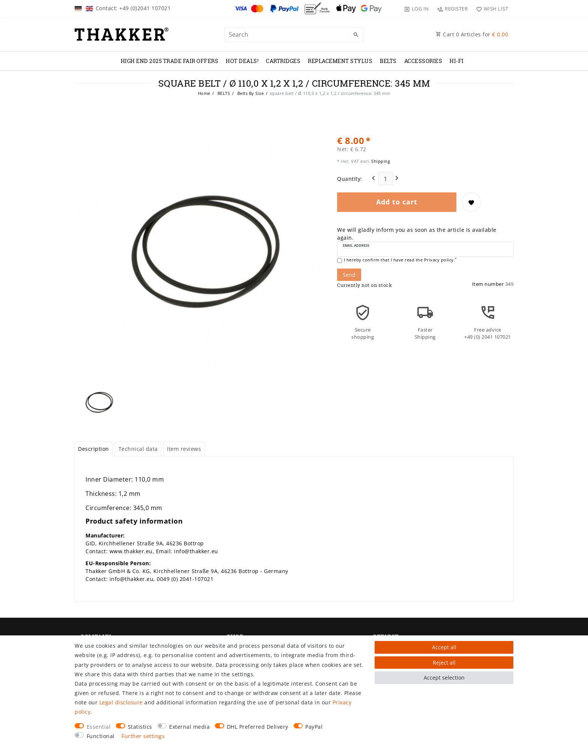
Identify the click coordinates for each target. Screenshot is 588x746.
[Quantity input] (385, 178)
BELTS (388, 61)
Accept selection (444, 677)
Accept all (444, 647)
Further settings (143, 736)
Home (204, 93)
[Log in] (416, 8)
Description (93, 448)
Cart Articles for (472, 34)
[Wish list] (490, 8)
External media (189, 726)
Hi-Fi (457, 61)
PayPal (313, 726)
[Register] (452, 8)
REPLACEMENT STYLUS (340, 61)
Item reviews (184, 448)
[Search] (356, 34)
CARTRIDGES (283, 61)
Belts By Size (250, 93)
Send (349, 274)
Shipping (380, 161)
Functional (101, 736)
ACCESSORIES (423, 61)
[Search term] (294, 34)
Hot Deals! (242, 61)
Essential (99, 726)
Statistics (140, 726)
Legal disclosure (121, 702)
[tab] (93, 448)
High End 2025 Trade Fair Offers (170, 61)
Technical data (138, 448)
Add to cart (396, 201)
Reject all (444, 662)
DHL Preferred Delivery (257, 726)
